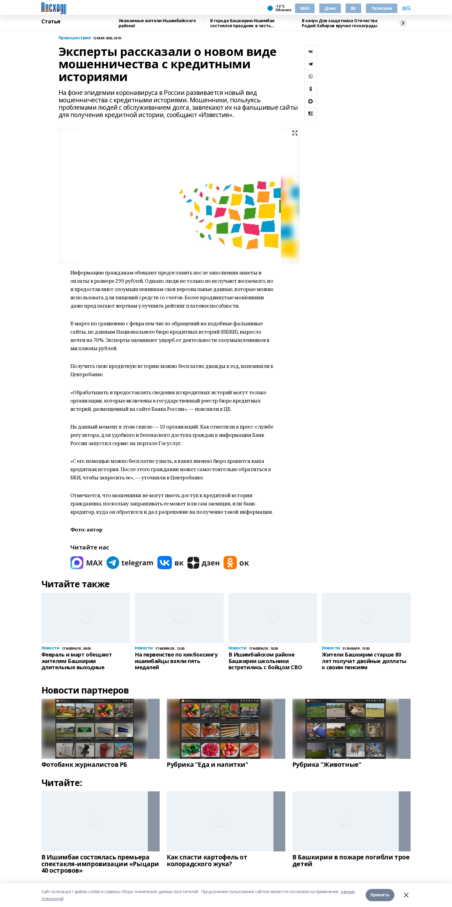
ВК (353, 8)
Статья (50, 21)
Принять (380, 895)
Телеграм (381, 8)
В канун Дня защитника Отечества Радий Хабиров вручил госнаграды (340, 23)
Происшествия (75, 38)
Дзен (330, 8)
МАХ (305, 8)
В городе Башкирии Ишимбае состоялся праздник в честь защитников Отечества (242, 23)
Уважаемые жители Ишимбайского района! (157, 23)
